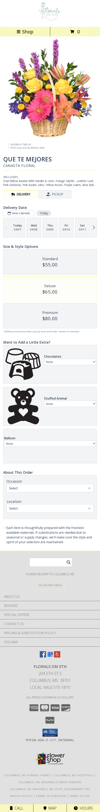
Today (44, 213)
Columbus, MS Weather (28, 789)
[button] (50, 733)
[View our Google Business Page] (50, 656)
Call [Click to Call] (16, 808)
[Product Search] (50, 562)
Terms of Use (79, 796)
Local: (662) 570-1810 (50, 687)
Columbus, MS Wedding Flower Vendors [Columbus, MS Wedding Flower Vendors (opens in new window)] (50, 782)
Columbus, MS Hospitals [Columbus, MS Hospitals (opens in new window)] (73, 775)
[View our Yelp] (57, 656)
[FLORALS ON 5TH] (50, 21)
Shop (25, 31)
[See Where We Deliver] (50, 585)
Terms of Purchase (51, 796)
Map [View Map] (50, 808)
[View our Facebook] (43, 656)
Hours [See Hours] (83, 808)
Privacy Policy (21, 796)
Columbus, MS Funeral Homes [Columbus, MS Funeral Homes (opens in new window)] (27, 775)
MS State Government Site (69, 789)
